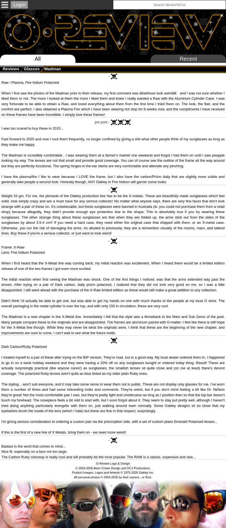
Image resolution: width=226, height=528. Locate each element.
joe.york (101, 122)
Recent (188, 59)
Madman (52, 68)
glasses (32, 68)
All (38, 59)
